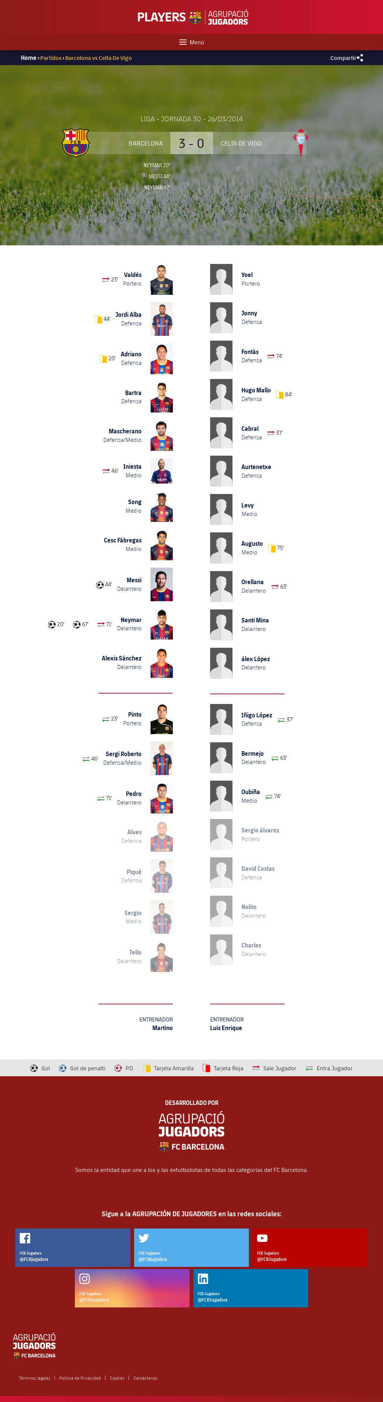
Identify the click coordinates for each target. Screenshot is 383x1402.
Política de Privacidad (80, 1377)
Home (29, 57)
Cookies (117, 1377)
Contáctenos (145, 1377)
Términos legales (34, 1377)
